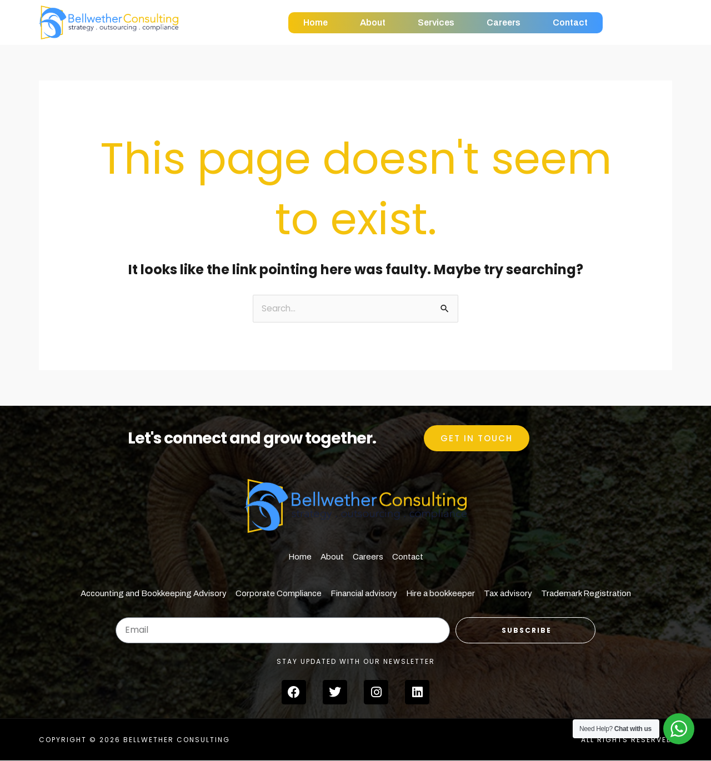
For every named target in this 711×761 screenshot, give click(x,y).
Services (436, 22)
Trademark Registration (586, 593)
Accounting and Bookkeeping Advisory (154, 593)
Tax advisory (508, 593)
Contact (570, 22)
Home (315, 22)
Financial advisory (364, 593)
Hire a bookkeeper (440, 593)
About (372, 22)
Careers (503, 22)
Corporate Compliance (279, 593)
